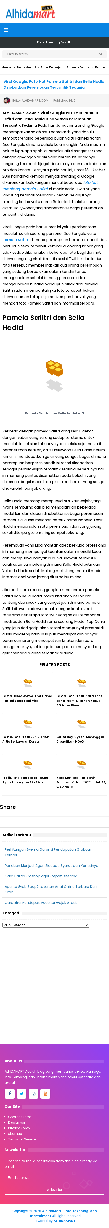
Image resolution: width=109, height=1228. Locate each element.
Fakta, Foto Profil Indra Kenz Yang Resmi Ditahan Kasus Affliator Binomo (79, 701)
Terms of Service (22, 1139)
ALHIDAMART (64, 1220)
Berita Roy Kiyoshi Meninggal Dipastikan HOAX (80, 739)
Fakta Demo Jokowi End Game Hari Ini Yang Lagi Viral (27, 698)
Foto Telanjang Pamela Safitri (65, 67)
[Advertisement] (54, 987)
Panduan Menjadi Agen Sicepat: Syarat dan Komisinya (51, 865)
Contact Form (19, 1117)
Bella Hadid (26, 67)
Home (6, 67)
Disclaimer (16, 1122)
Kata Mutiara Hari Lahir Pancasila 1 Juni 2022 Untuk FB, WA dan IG (81, 782)
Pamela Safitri (15, 239)
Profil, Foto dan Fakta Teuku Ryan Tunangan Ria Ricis (25, 780)
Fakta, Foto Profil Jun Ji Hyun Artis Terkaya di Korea (25, 739)
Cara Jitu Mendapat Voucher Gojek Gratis (41, 902)
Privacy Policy (19, 1128)
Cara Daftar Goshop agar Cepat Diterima (41, 876)
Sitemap (15, 1133)
